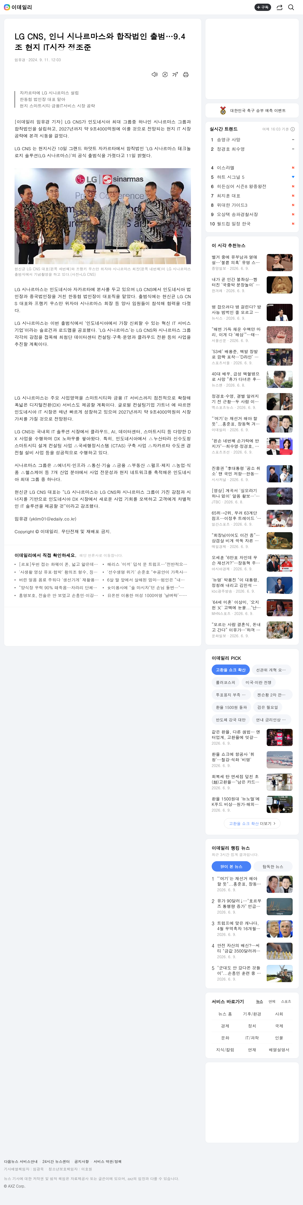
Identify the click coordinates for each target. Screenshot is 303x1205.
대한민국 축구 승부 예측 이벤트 (252, 110)
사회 (279, 1014)
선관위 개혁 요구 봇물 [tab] (273, 670)
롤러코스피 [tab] (225, 682)
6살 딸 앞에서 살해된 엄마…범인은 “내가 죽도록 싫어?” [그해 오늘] (147, 580)
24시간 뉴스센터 (56, 1161)
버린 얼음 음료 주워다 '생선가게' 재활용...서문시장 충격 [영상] (59, 580)
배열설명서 (279, 1050)
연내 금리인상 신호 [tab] (273, 719)
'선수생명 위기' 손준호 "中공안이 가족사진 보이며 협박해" (147, 572)
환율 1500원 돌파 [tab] (231, 707)
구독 (262, 7)
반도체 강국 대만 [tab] (231, 719)
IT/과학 (252, 1038)
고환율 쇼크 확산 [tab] (231, 670)
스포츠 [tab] (286, 1001)
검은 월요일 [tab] (267, 707)
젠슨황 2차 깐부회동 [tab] (275, 694)
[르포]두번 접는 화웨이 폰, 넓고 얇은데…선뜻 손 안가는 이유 (59, 564)
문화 (225, 1038)
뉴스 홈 (225, 1014)
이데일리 (21, 7)
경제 (225, 1026)
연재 (252, 1050)
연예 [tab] (271, 1001)
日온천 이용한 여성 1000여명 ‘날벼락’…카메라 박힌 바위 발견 (147, 595)
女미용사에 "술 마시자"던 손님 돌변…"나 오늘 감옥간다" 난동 (147, 588)
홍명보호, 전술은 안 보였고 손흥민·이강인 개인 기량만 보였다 (59, 595)
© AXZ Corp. (14, 1186)
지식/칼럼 (225, 1050)
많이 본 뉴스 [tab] (231, 866)
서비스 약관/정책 (108, 1161)
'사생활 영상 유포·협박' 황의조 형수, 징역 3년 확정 (59, 572)
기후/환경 (252, 1014)
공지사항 (81, 1161)
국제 (279, 1026)
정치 (252, 1026)
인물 (279, 1038)
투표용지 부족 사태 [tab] (233, 694)
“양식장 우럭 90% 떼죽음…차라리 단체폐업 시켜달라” (59, 588)
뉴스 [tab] (259, 1001)
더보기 (252, 823)
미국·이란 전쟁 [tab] (259, 682)
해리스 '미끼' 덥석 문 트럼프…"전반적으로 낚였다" (147, 564)
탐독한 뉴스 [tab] (273, 866)
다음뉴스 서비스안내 (21, 1161)
